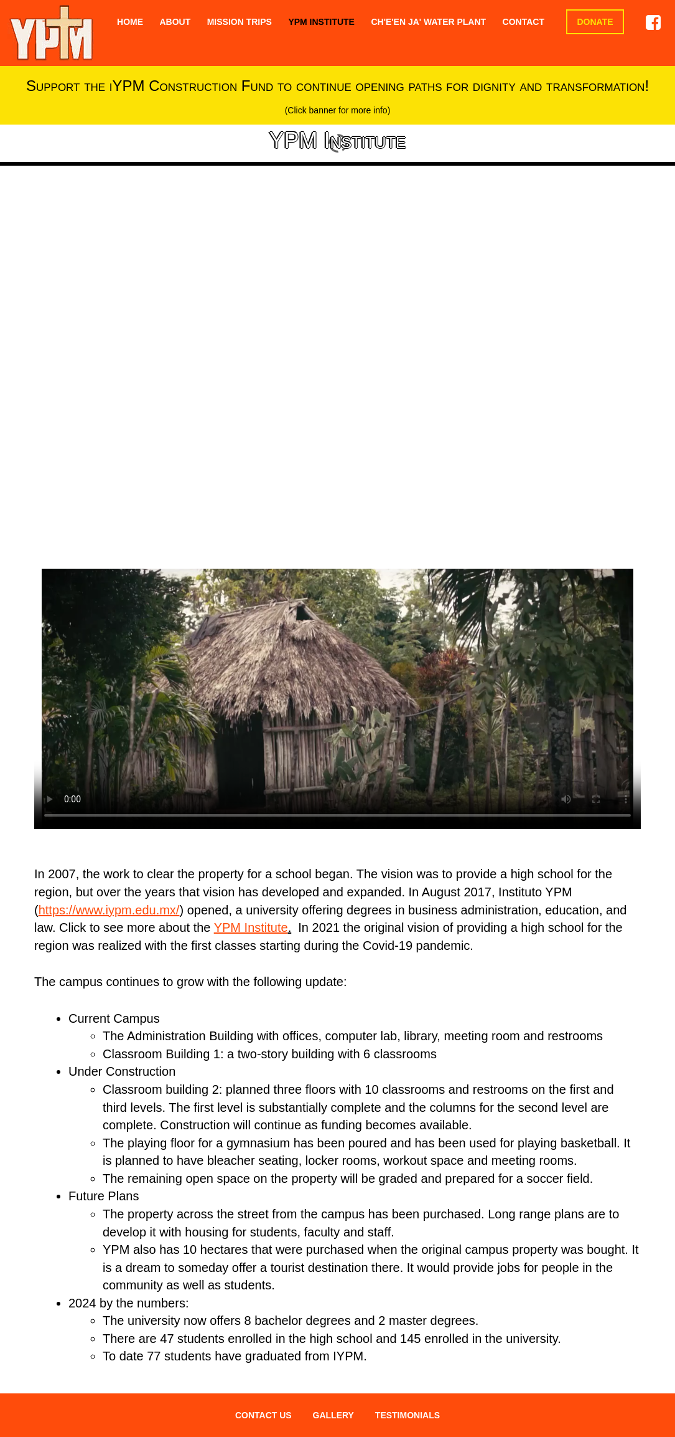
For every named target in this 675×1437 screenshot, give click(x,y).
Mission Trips (239, 22)
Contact (523, 22)
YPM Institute (321, 22)
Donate (595, 22)
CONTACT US (263, 1415)
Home (130, 22)
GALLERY (333, 1415)
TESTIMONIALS (407, 1415)
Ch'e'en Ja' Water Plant (428, 22)
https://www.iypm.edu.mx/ (109, 910)
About (174, 22)
